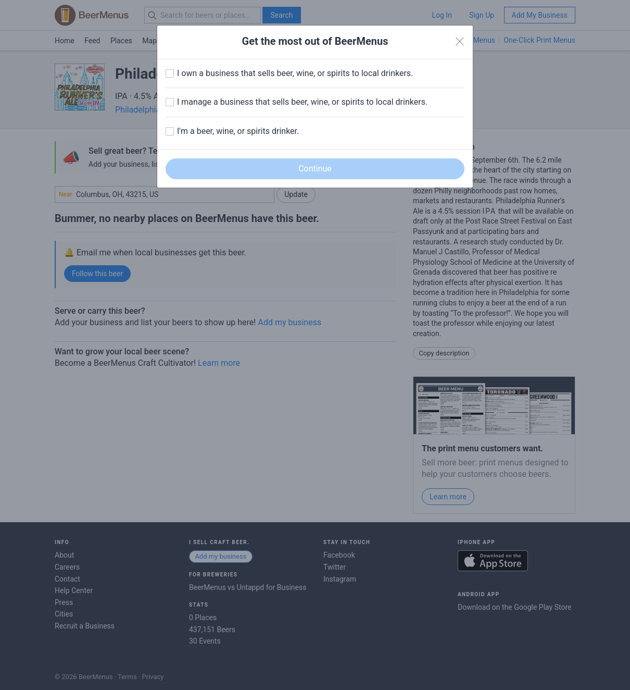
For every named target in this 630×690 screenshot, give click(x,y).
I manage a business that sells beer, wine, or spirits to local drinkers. (302, 102)
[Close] (459, 41)
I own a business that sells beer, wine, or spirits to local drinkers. (295, 73)
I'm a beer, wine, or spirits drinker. (238, 131)
